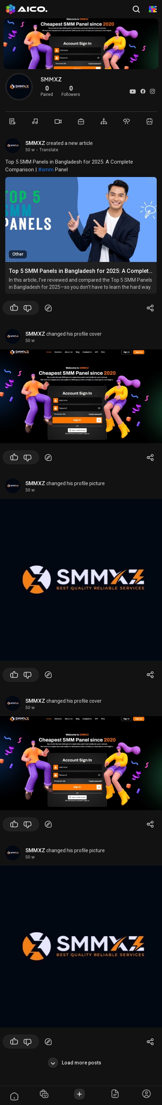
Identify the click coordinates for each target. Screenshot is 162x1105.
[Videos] (58, 121)
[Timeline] (12, 121)
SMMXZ (35, 143)
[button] (137, 9)
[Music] (35, 121)
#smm (46, 169)
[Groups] (104, 121)
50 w (30, 149)
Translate (49, 149)
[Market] (81, 121)
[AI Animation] (152, 9)
